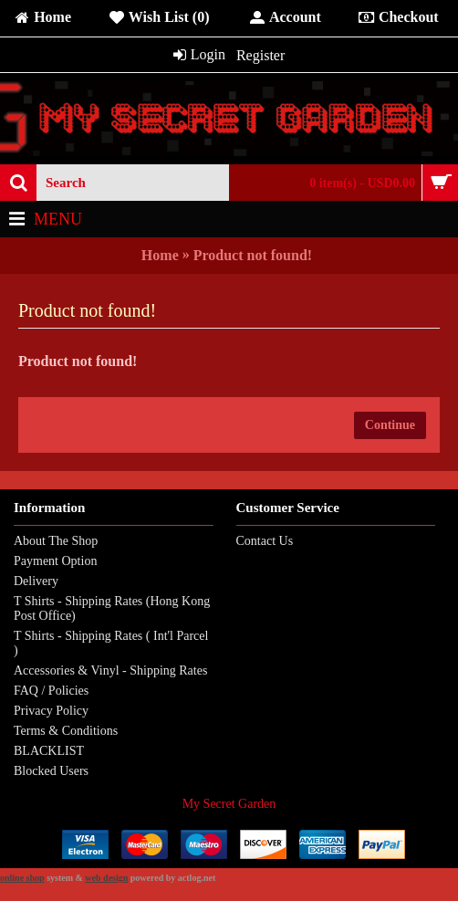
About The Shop (56, 541)
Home (160, 255)
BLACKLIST (49, 751)
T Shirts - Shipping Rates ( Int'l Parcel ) (111, 643)
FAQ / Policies (51, 690)
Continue (390, 425)
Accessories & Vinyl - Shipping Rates (110, 670)
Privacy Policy (51, 711)
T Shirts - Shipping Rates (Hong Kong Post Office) (112, 608)
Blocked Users (51, 771)
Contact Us (265, 541)
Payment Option (55, 561)
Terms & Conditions (66, 731)
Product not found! (252, 255)
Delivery (36, 581)
